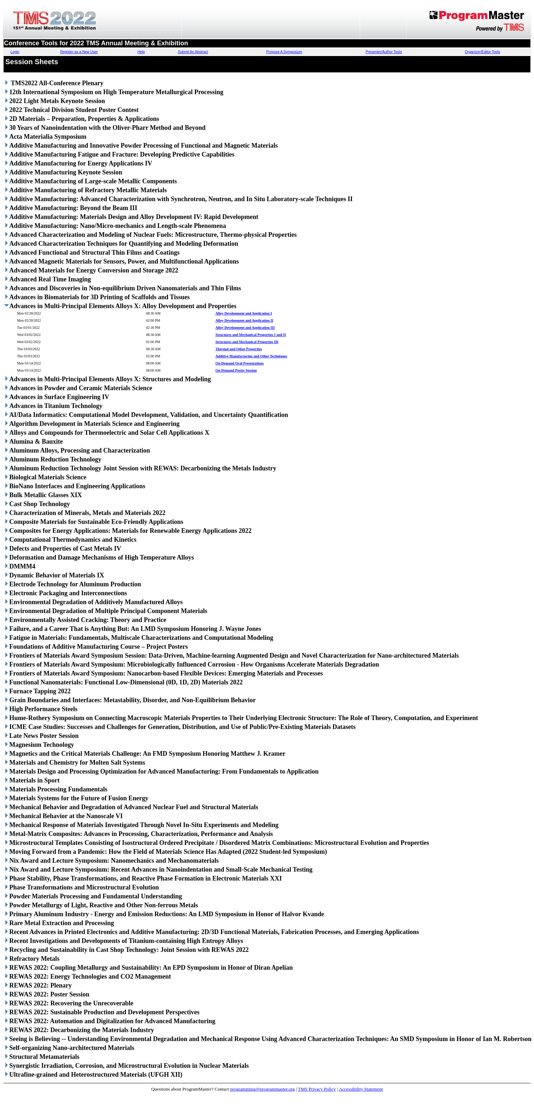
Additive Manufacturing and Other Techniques (251, 356)
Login (15, 52)
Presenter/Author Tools (384, 52)
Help (141, 52)
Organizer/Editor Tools (482, 52)
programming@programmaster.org (262, 1089)
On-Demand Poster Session (236, 370)
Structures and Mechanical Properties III (246, 342)
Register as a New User (79, 52)
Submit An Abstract (193, 52)
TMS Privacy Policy (317, 1089)
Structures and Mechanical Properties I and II (250, 335)
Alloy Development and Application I (243, 313)
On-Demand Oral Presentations (239, 363)
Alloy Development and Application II (244, 320)
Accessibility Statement (361, 1089)
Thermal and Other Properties (238, 349)
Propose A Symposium (284, 52)
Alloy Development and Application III (244, 328)
